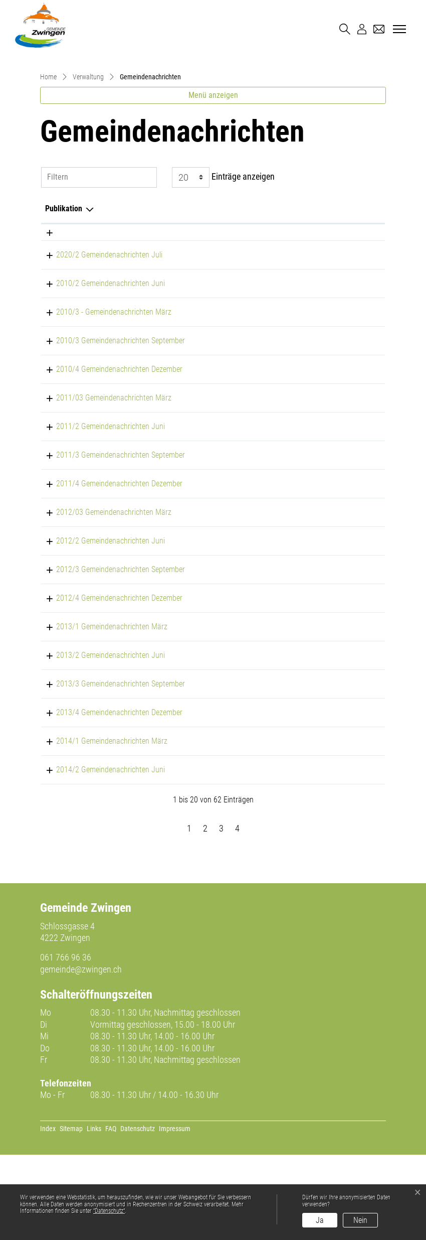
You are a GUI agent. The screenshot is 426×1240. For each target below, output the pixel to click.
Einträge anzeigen (223, 262)
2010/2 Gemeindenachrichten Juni (99, 368)
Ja (320, 1220)
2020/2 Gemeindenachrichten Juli (98, 340)
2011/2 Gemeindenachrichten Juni (99, 511)
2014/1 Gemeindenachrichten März (100, 826)
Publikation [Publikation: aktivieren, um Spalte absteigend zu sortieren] (63, 294)
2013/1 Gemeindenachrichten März (100, 712)
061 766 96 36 (65, 1042)
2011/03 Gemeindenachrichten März (102, 483)
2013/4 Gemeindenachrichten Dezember (108, 797)
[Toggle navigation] (398, 30)
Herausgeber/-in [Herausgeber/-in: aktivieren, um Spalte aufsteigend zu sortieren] (271, 294)
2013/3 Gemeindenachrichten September (109, 769)
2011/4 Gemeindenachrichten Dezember (108, 569)
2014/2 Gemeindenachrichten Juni (99, 855)
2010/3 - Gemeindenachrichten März (102, 397)
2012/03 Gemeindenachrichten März (102, 597)
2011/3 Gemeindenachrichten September (109, 540)
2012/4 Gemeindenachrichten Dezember (108, 683)
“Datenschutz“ (109, 1210)
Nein (360, 1220)
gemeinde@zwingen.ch (81, 1054)
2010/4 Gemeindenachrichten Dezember (108, 454)
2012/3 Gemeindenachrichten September (109, 654)
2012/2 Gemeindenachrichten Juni (99, 626)
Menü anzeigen (213, 180)
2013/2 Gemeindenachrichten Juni (99, 740)
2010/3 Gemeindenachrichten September (109, 426)
